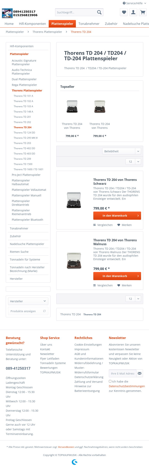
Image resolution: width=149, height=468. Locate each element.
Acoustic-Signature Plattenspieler (24, 62)
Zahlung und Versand (88, 381)
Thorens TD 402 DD (24, 148)
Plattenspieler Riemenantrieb (21, 212)
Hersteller (16, 279)
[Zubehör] (111, 23)
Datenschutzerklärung (88, 377)
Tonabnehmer (19, 228)
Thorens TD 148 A (23, 111)
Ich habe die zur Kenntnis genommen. (127, 386)
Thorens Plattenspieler (27, 90)
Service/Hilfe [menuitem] (133, 3)
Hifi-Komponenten (22, 46)
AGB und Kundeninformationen (88, 356)
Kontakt (45, 349)
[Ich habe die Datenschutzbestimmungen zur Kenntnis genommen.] (110, 381)
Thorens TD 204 (22, 127)
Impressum (81, 349)
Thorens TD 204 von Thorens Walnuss (99, 126)
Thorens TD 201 (22, 117)
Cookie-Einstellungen (88, 344)
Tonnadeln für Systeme (25, 259)
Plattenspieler (19, 54)
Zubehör (15, 236)
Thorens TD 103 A (23, 106)
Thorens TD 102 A (23, 101)
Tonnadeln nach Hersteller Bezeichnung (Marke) (27, 269)
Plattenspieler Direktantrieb (21, 203)
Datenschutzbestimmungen (127, 386)
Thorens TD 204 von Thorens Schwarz (72, 126)
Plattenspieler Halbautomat (21, 182)
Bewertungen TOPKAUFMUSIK (50, 370)
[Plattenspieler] (62, 23)
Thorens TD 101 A (23, 96)
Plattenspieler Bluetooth (27, 219)
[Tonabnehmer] (89, 23)
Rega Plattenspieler (24, 85)
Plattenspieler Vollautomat (29, 190)
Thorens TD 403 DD (24, 153)
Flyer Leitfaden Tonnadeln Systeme (53, 361)
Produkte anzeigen (28, 311)
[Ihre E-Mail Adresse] (122, 373)
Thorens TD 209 (22, 158)
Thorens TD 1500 (23, 164)
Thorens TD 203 (22, 143)
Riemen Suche (19, 252)
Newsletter (47, 354)
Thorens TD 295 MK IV (26, 137)
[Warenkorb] (143, 12)
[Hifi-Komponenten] (32, 23)
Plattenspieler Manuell (26, 195)
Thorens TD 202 (22, 122)
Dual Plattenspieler (24, 79)
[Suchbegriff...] (79, 12)
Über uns (46, 344)
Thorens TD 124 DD (24, 132)
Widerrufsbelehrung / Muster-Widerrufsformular (88, 367)
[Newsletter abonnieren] (139, 373)
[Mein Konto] (133, 12)
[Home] (9, 23)
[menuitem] (79, 14)
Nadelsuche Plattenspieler (27, 244)
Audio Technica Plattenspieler (22, 71)
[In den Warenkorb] (117, 216)
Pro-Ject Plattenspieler (26, 175)
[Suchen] (99, 12)
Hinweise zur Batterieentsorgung (87, 388)
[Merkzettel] (124, 12)
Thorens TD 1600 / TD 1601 (28, 169)
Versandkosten (66, 447)
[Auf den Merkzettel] (124, 225)
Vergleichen (103, 225)
